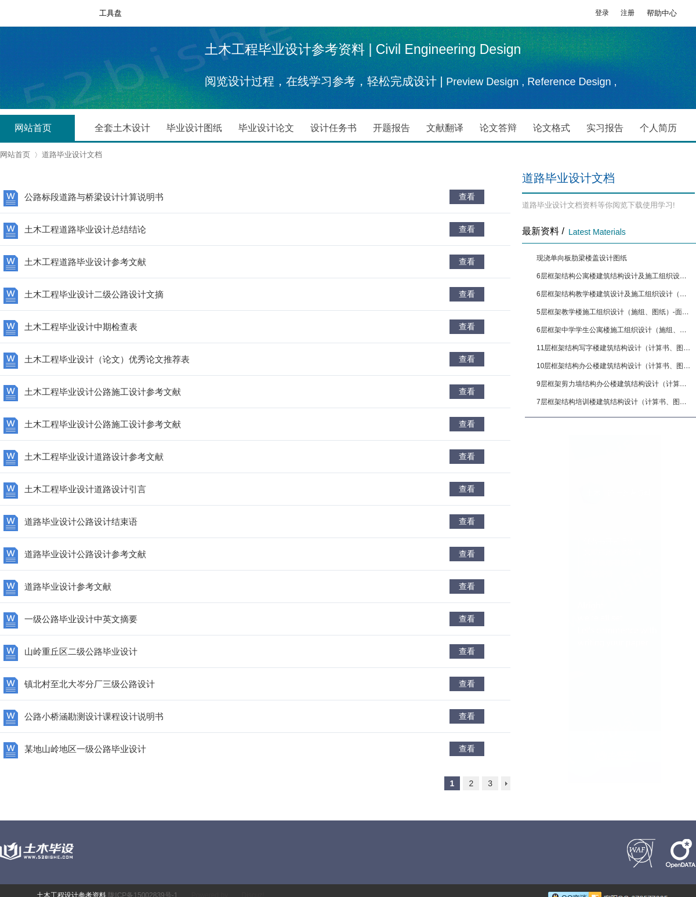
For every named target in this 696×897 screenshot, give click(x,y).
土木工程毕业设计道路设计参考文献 (94, 457)
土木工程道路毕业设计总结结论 (85, 229)
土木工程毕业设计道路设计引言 (85, 489)
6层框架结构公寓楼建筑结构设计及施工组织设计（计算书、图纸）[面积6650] (614, 276)
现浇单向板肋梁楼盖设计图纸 (581, 258)
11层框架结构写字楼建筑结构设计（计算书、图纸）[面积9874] (614, 348)
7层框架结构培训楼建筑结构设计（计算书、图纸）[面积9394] (614, 402)
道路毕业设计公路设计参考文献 (85, 554)
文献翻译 (444, 128)
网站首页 (41, 129)
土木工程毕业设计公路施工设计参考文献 (102, 392)
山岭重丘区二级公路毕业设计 (80, 651)
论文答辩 (498, 128)
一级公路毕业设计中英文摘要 (80, 619)
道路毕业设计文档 (72, 154)
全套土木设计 (122, 128)
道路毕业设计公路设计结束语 (80, 521)
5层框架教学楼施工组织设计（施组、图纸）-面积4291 (614, 312)
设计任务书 (333, 128)
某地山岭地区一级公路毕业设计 (85, 749)
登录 (602, 13)
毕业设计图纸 (194, 128)
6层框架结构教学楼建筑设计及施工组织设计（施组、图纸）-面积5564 (614, 294)
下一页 (505, 783)
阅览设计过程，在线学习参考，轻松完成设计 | (325, 81)
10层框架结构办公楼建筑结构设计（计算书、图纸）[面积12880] (614, 366)
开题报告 (391, 128)
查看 (467, 196)
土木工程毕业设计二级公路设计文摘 (94, 294)
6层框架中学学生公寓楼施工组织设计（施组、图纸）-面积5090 (614, 330)
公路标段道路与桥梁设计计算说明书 (94, 197)
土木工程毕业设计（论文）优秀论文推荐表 (107, 359)
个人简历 (658, 128)
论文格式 (551, 128)
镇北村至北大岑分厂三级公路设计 (89, 684)
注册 (628, 13)
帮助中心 (662, 13)
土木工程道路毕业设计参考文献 (85, 262)
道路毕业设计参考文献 (67, 586)
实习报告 (605, 128)
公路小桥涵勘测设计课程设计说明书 (94, 716)
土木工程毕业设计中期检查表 (80, 327)
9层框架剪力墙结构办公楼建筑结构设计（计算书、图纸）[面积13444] (614, 384)
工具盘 (110, 13)
